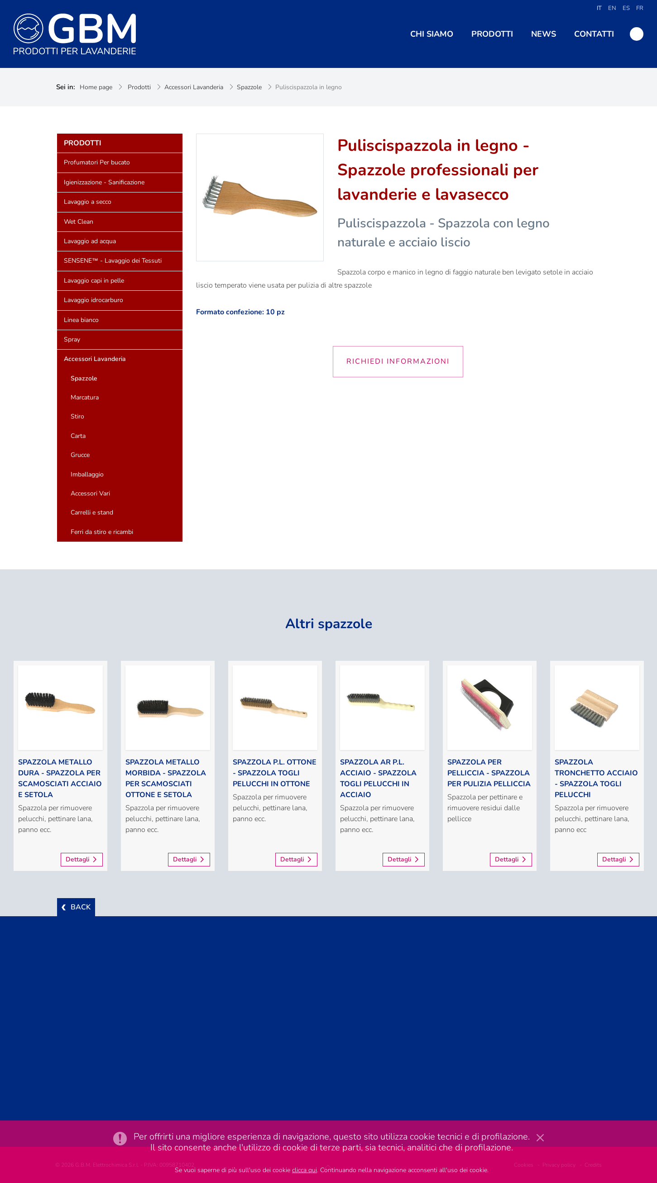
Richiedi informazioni (398, 361)
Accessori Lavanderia (193, 87)
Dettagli (77, 859)
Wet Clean (78, 221)
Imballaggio (87, 474)
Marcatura (85, 397)
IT (599, 8)
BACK (81, 907)
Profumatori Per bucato (97, 162)
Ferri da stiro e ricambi (102, 532)
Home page (96, 87)
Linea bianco (81, 320)
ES (626, 8)
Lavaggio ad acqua (90, 241)
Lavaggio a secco (87, 201)
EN (612, 8)
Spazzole (249, 87)
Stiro (77, 416)
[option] (60, 766)
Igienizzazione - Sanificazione (104, 182)
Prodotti (139, 87)
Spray (72, 339)
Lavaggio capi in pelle (94, 280)
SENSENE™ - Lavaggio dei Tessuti (113, 260)
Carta (78, 436)
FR (639, 8)
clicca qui (304, 1170)
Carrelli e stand (92, 512)
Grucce (80, 455)
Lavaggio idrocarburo (93, 300)
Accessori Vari (90, 493)
